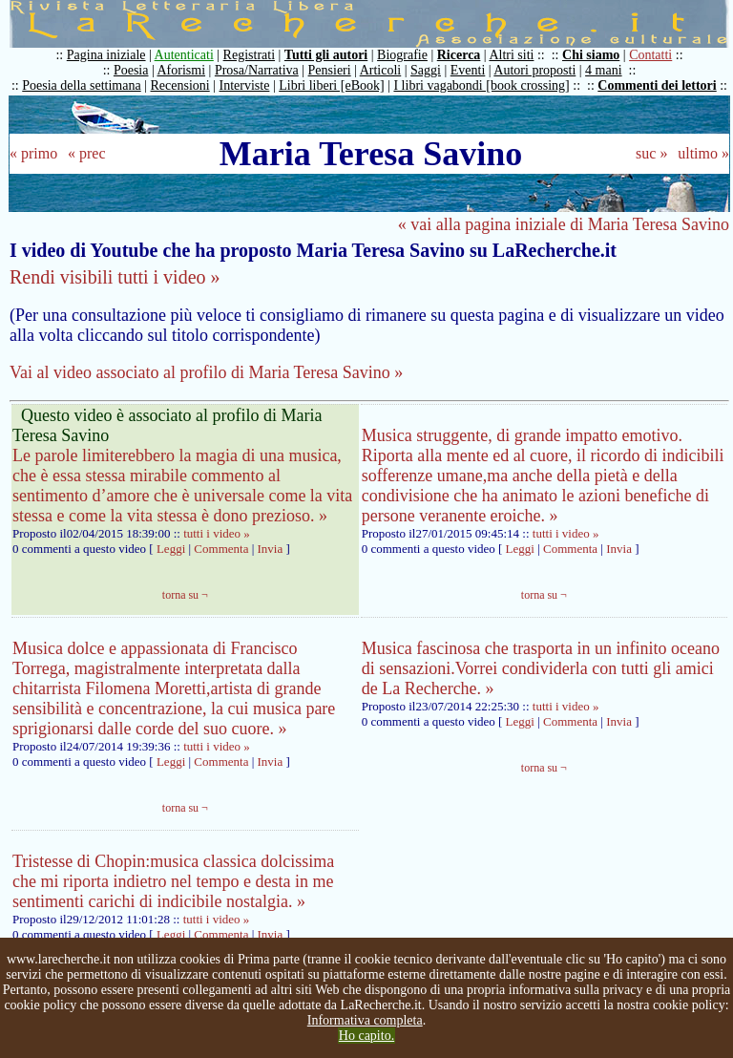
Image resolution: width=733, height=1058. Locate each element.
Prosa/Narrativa (257, 70)
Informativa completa (365, 1020)
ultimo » (703, 153)
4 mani (603, 70)
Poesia (131, 70)
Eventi (468, 70)
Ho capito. (366, 1035)
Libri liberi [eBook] (331, 85)
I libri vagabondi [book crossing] (481, 85)
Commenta (221, 548)
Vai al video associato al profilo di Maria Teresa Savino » (206, 372)
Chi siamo (590, 55)
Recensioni (180, 85)
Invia (272, 548)
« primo (33, 153)
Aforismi (181, 70)
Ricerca (459, 55)
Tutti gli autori (325, 55)
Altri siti (511, 55)
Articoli (381, 70)
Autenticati (184, 55)
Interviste (245, 85)
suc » (651, 153)
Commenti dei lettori (656, 85)
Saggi (425, 70)
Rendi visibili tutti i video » (115, 276)
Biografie (402, 55)
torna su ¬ (185, 595)
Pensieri (329, 70)
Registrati (249, 55)
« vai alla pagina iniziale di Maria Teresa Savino (563, 224)
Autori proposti (534, 70)
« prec (87, 153)
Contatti (650, 55)
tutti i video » (216, 533)
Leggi (171, 548)
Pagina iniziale (106, 55)
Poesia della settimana (81, 85)
